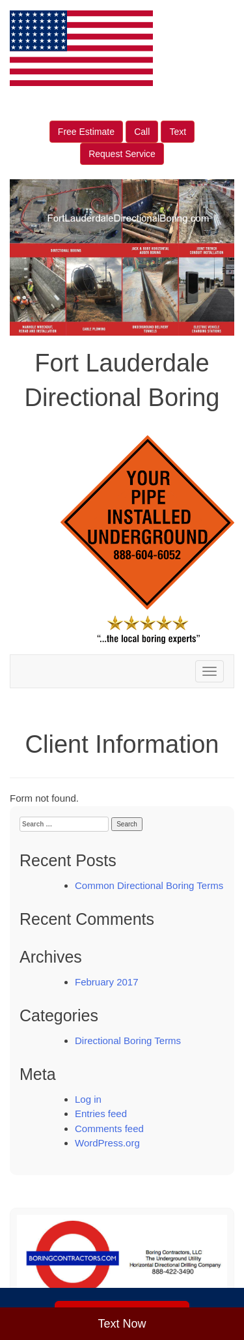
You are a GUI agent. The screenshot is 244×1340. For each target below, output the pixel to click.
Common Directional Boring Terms (149, 885)
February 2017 (107, 981)
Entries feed (101, 1113)
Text (177, 131)
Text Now (122, 1323)
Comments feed (109, 1128)
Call (142, 131)
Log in (88, 1099)
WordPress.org (107, 1142)
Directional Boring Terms (128, 1040)
